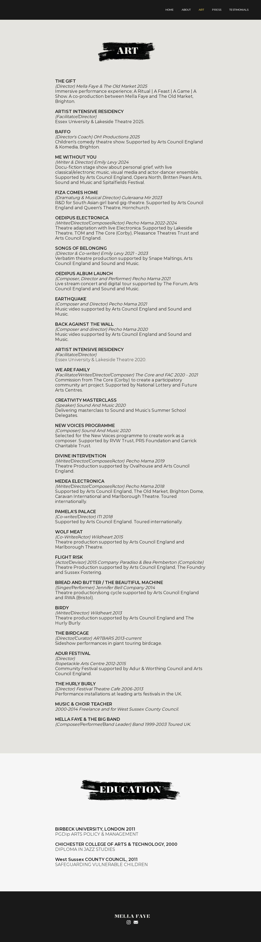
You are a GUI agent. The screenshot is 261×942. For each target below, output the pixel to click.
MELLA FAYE (132, 916)
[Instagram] (128, 922)
